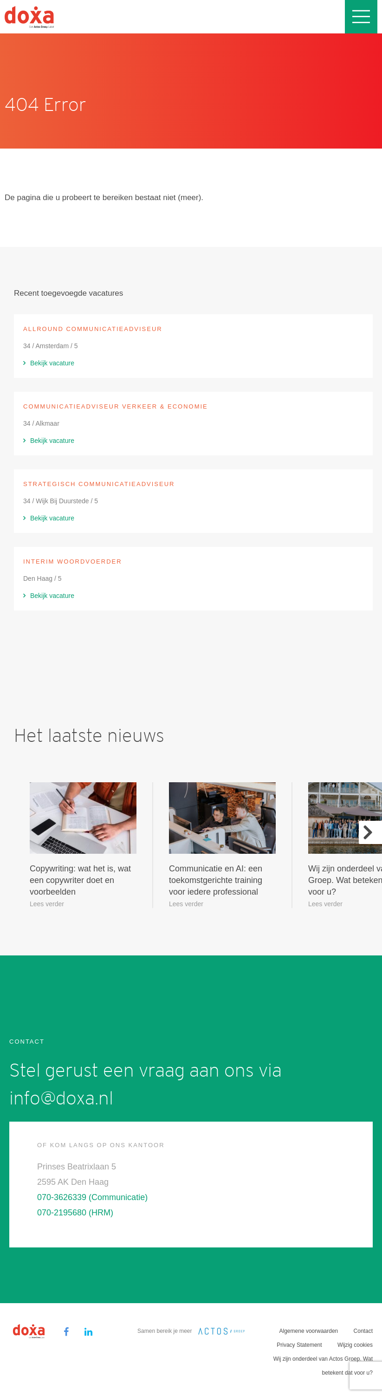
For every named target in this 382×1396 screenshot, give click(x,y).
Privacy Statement (299, 1345)
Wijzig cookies (355, 1345)
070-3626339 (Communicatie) (92, 1197)
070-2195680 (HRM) (75, 1212)
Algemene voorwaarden (308, 1331)
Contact (363, 1331)
